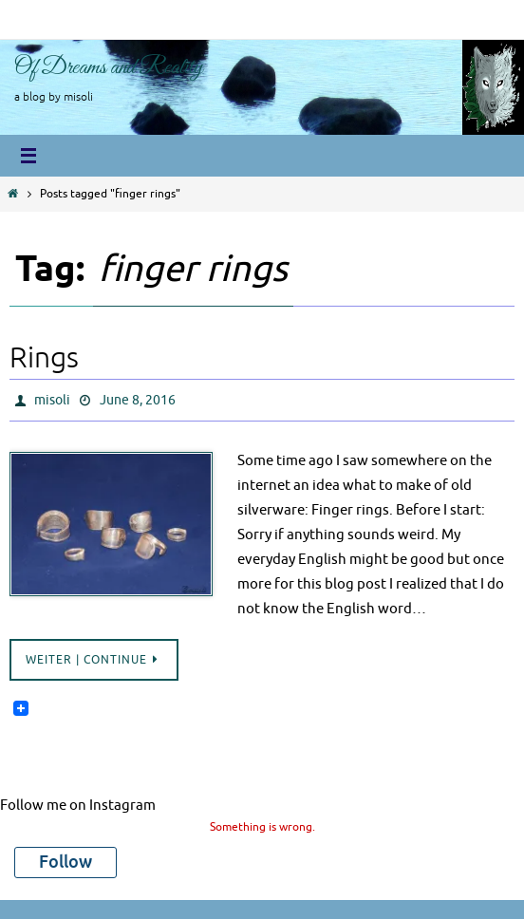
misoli (52, 400)
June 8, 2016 (138, 400)
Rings (44, 358)
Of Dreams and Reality (108, 68)
